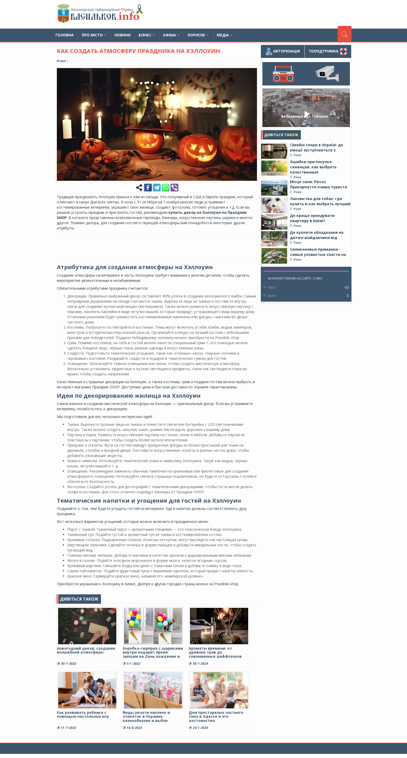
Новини (122, 34)
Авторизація (282, 51)
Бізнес (147, 34)
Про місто (94, 34)
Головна (65, 34)
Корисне (198, 34)
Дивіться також (281, 134)
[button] (252, 73)
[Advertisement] (256, 14)
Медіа (225, 34)
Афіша (171, 34)
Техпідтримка (328, 51)
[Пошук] (344, 34)
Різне (61, 61)
